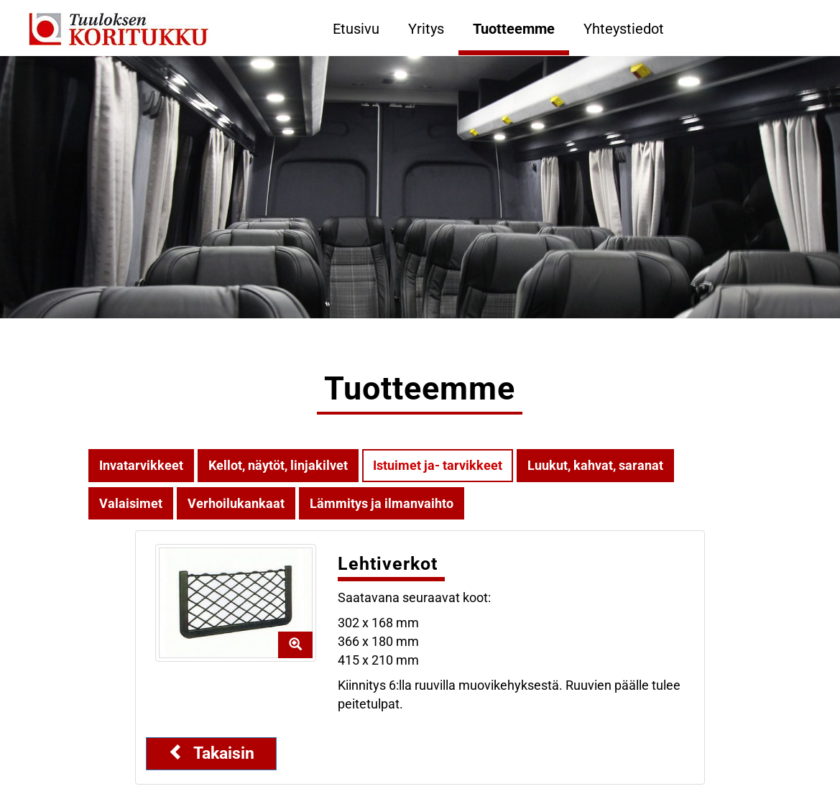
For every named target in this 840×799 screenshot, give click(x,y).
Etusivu (356, 28)
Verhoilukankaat (236, 503)
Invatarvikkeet (141, 465)
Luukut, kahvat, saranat (595, 465)
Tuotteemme (514, 28)
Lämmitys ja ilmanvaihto (381, 503)
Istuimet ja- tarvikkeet (437, 465)
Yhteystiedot (623, 28)
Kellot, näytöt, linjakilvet (278, 465)
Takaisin (211, 753)
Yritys (426, 28)
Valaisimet (130, 503)
